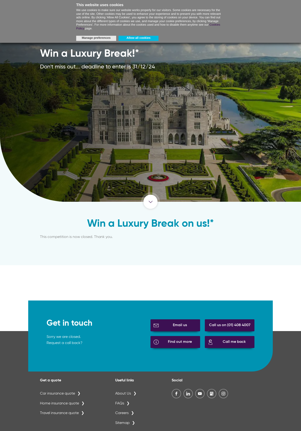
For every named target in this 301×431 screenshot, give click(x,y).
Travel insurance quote (59, 413)
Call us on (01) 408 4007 (229, 325)
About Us (123, 393)
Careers (122, 413)
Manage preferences (96, 38)
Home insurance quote (59, 403)
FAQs (119, 403)
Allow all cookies (138, 38)
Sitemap (122, 423)
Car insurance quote (57, 393)
